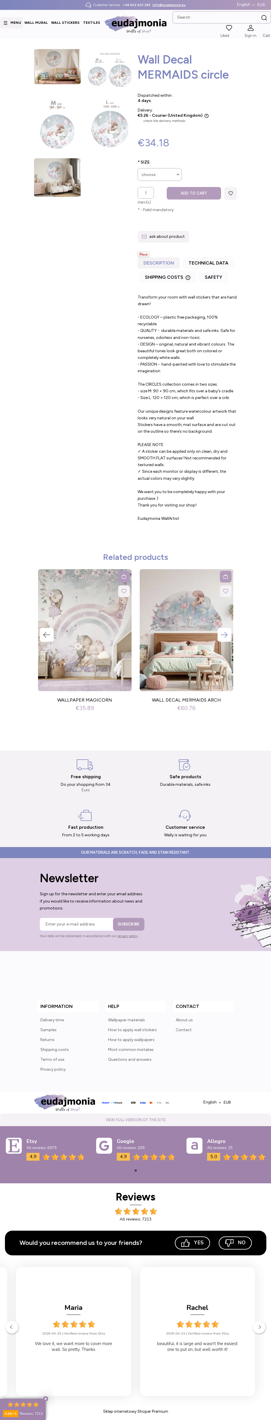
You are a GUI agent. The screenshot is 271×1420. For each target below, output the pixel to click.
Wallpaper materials (126, 1020)
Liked (224, 35)
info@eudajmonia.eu (169, 5)
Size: (144, 162)
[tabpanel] (187, 408)
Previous (47, 635)
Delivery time (52, 1020)
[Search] (264, 18)
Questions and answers (130, 1059)
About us (184, 1020)
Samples (48, 1029)
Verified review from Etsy (84, 1333)
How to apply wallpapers (131, 1039)
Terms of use (52, 1059)
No (235, 1243)
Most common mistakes (131, 1049)
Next (224, 635)
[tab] (159, 264)
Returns (47, 1039)
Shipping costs (54, 1049)
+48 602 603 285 (136, 5)
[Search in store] (222, 17)
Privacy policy (53, 1069)
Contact (184, 1029)
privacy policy (128, 936)
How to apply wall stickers (132, 1029)
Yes (192, 1243)
